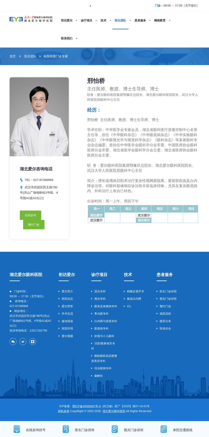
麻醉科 (97, 376)
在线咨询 (30, 215)
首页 (13, 56)
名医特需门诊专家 (55, 56)
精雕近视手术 (134, 292)
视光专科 (98, 299)
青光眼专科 (100, 314)
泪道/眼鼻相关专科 (103, 347)
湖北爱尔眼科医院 (113, 412)
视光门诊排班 (167, 299)
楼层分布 (164, 322)
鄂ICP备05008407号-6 (86, 407)
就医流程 (164, 314)
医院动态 (66, 299)
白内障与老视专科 (104, 322)
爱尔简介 (66, 292)
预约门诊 (34, 225)
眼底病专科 (100, 329)
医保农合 (164, 329)
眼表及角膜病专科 (104, 307)
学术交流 (66, 314)
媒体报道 (66, 322)
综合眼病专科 (101, 369)
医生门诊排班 (167, 292)
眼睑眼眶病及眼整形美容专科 (104, 359)
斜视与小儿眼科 (102, 337)
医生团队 (30, 56)
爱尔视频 (66, 337)
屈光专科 (98, 292)
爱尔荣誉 (66, 307)
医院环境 (66, 329)
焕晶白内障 (132, 299)
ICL (127, 307)
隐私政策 (63, 412)
